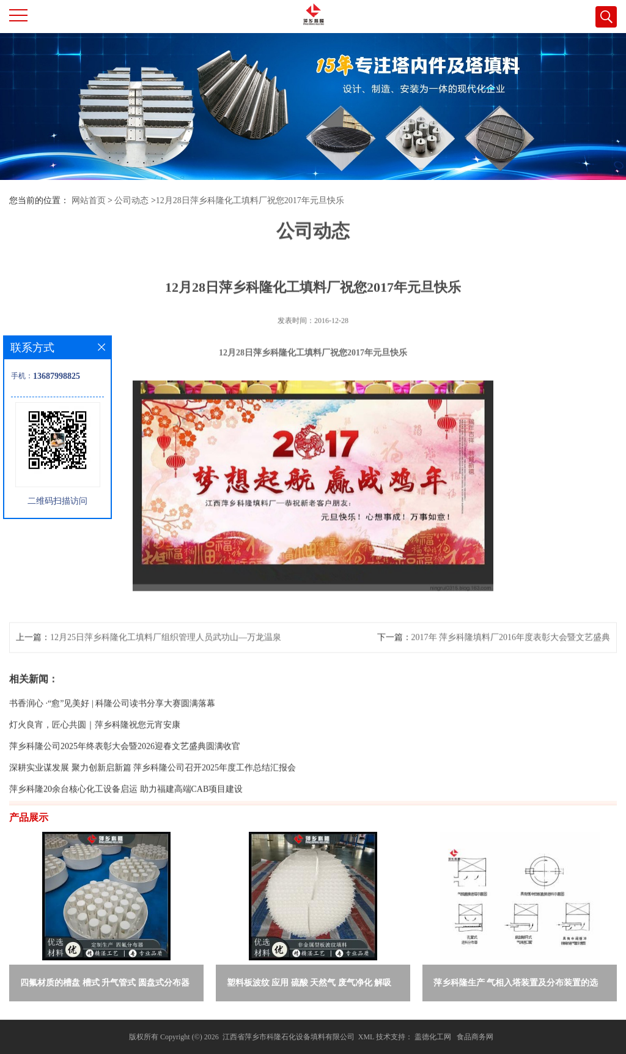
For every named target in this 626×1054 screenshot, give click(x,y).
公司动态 (131, 200)
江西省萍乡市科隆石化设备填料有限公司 (289, 1037)
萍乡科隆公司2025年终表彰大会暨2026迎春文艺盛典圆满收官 (124, 771)
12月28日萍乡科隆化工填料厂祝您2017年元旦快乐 (250, 200)
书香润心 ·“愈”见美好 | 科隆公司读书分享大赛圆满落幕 (112, 728)
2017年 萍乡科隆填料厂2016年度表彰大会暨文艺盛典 (511, 662)
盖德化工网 (432, 1037)
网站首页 (89, 200)
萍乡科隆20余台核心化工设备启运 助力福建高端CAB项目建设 (126, 813)
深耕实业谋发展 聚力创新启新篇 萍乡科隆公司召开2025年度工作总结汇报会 (152, 792)
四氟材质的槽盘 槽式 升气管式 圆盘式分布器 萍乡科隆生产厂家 (105, 985)
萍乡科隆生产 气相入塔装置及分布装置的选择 (515, 985)
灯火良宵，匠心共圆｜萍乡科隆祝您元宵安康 (94, 749)
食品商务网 (475, 1037)
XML (366, 1037)
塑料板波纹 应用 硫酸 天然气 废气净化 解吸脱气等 (309, 985)
